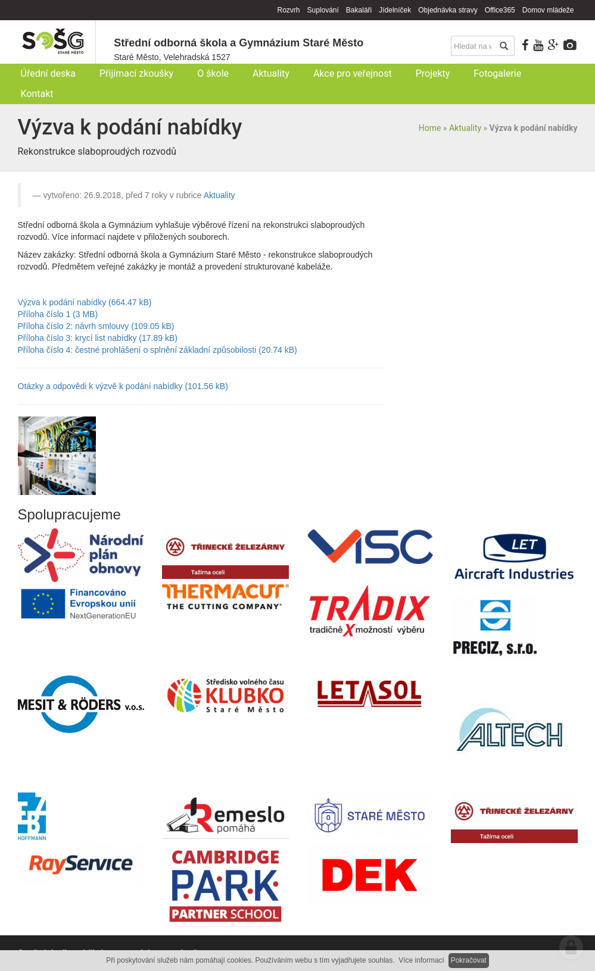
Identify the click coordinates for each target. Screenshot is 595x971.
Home (430, 128)
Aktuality (465, 128)
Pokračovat (469, 960)
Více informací (421, 960)
